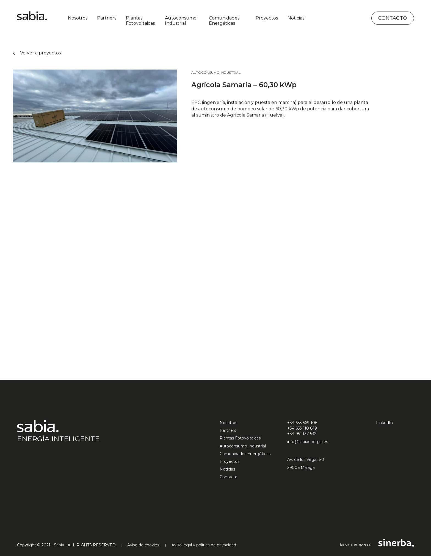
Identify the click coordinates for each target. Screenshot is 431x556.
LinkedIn (384, 422)
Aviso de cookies (143, 545)
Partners (106, 18)
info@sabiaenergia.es (307, 441)
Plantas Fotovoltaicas (140, 20)
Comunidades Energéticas (224, 20)
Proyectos (267, 18)
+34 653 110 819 (302, 428)
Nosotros (77, 18)
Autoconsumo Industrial (181, 20)
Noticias (296, 18)
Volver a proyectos (37, 53)
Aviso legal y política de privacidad (204, 545)
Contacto (392, 18)
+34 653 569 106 (302, 422)
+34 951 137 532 (301, 433)
